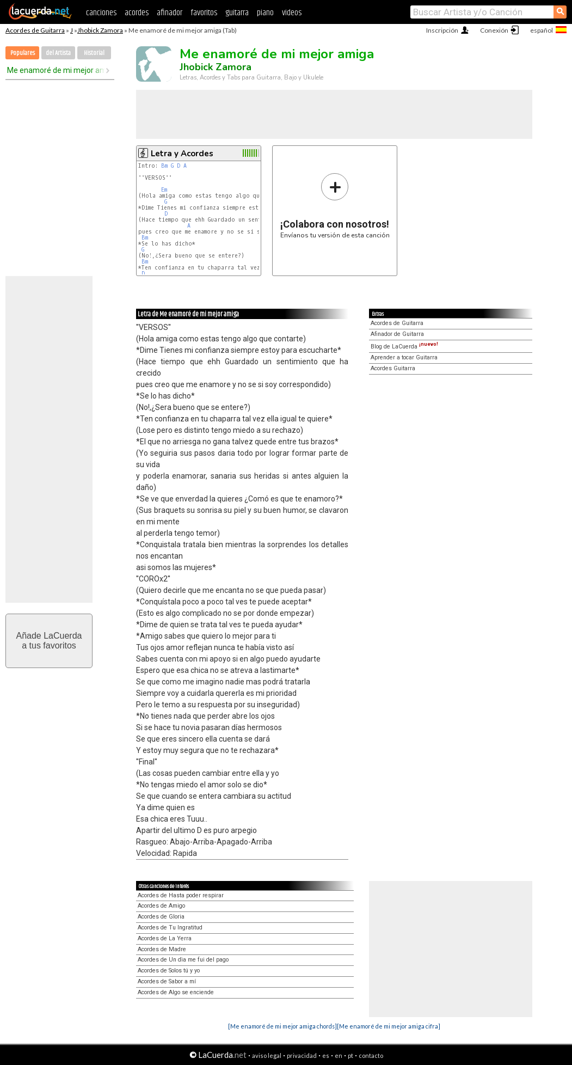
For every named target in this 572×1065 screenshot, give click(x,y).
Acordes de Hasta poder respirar (181, 895)
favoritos (203, 13)
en (338, 1055)
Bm (164, 165)
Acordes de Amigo (161, 905)
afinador (169, 13)
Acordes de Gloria (161, 916)
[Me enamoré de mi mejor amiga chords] (282, 1026)
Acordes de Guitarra (35, 30)
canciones (101, 13)
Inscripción (442, 30)
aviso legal (266, 1055)
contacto (371, 1055)
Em (164, 189)
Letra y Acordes (182, 153)
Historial (94, 53)
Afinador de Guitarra (397, 334)
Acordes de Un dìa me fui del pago (183, 959)
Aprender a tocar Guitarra (404, 357)
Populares (22, 53)
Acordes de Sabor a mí (167, 981)
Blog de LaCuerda (404, 346)
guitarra (237, 13)
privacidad (302, 1055)
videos (292, 13)
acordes (137, 13)
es (325, 1055)
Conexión (494, 30)
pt (350, 1055)
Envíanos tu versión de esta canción (335, 206)
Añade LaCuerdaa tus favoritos (49, 640)
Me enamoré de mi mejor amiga (56, 70)
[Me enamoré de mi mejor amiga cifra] (388, 1026)
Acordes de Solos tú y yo (169, 970)
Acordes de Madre (162, 949)
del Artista (58, 53)
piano (265, 13)
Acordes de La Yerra (165, 938)
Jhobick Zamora (100, 30)
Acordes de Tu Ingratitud (170, 927)
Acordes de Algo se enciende (176, 992)
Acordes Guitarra (393, 368)
